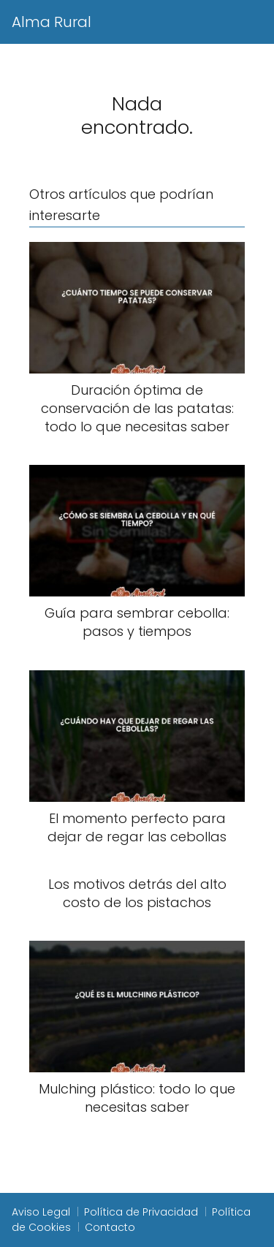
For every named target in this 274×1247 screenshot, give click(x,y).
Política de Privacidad (141, 1212)
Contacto (110, 1227)
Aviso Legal (41, 1212)
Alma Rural (51, 22)
